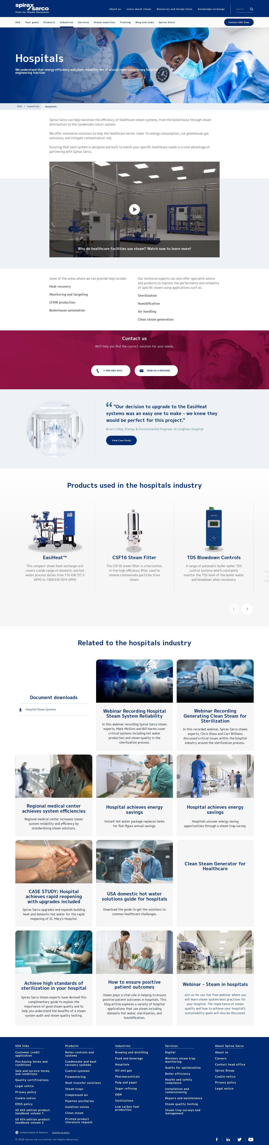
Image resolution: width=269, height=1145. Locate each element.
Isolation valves (77, 1107)
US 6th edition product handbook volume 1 (32, 1111)
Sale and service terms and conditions (32, 1072)
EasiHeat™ (55, 557)
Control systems (77, 1071)
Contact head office (230, 1064)
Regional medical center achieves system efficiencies (54, 808)
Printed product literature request (79, 1120)
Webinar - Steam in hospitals (215, 984)
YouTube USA (251, 1139)
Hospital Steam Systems (41, 709)
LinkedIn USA (228, 1139)
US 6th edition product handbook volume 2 (32, 1121)
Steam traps (74, 1089)
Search (251, 9)
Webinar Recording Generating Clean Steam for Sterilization (215, 716)
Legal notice (24, 1086)
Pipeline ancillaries (79, 1101)
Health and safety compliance (178, 1081)
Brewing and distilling (131, 1052)
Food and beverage (129, 1058)
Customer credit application (27, 1054)
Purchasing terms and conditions (31, 1063)
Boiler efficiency (177, 1074)
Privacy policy (26, 1092)
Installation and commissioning (177, 1090)
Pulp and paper (126, 1082)
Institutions (124, 1100)
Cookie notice (25, 1098)
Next (247, 609)
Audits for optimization (183, 1067)
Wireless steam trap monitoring (180, 1060)
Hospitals (122, 1064)
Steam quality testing (181, 1104)
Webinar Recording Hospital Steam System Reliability (134, 713)
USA (19, 106)
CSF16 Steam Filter (134, 557)
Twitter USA (239, 1139)
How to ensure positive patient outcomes (134, 984)
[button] (134, 209)
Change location (60, 1132)
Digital (170, 1052)
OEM (118, 1094)
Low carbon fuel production (127, 1108)
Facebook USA (217, 1139)
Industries (33, 106)
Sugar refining (126, 1088)
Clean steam (74, 1113)
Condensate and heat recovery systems (80, 1063)
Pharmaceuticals (127, 1076)
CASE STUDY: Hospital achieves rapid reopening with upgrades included (54, 896)
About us (221, 1052)
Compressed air (76, 1095)
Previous (233, 609)
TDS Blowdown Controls (214, 557)
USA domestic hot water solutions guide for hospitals (134, 896)
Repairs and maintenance (183, 1098)
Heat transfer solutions (83, 1083)
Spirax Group (224, 1070)
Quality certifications (32, 1080)
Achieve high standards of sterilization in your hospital (53, 985)
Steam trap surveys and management (182, 1111)
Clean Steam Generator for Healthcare (215, 866)
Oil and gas (123, 1070)
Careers (221, 1058)
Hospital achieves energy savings (134, 809)
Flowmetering (75, 1077)
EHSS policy (24, 1104)
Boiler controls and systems (79, 1054)
